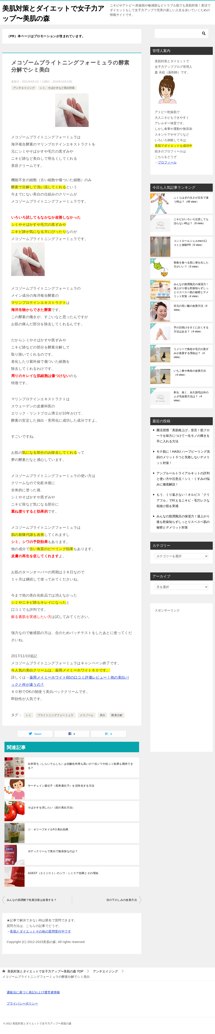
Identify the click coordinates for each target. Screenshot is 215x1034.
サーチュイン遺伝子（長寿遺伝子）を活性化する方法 (61, 785)
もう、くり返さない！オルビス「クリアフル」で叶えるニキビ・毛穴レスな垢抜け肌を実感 (183, 500)
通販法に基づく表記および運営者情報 (33, 992)
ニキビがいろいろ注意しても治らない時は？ (191, 221)
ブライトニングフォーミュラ (55, 715)
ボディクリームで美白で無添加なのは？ (53, 851)
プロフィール (167, 162)
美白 (102, 715)
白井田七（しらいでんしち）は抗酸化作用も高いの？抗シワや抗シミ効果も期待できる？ (80, 765)
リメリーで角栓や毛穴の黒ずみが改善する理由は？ (191, 353)
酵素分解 (117, 715)
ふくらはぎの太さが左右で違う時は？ (191, 199)
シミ (28, 715)
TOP (45, 971)
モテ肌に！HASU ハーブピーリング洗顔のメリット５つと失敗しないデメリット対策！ (183, 457)
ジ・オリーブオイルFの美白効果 (48, 829)
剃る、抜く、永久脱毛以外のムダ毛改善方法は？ (191, 396)
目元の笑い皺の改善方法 (190, 307)
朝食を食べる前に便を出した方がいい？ (191, 264)
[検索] (181, 33)
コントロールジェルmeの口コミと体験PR (190, 243)
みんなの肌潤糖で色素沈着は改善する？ (31, 899)
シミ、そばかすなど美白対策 (57, 87)
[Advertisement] (181, 680)
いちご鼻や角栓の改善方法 (190, 372)
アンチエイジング (24, 87)
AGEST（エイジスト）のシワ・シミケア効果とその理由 (63, 873)
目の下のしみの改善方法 (121, 899)
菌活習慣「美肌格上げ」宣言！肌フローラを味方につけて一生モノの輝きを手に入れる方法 (183, 435)
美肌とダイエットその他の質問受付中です (40, 931)
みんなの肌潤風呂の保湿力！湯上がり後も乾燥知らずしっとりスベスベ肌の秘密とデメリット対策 (191, 290)
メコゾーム (87, 715)
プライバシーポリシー (22, 1003)
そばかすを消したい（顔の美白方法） (51, 807)
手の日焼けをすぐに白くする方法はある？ (191, 329)
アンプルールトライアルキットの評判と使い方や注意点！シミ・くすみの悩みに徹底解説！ (183, 478)
